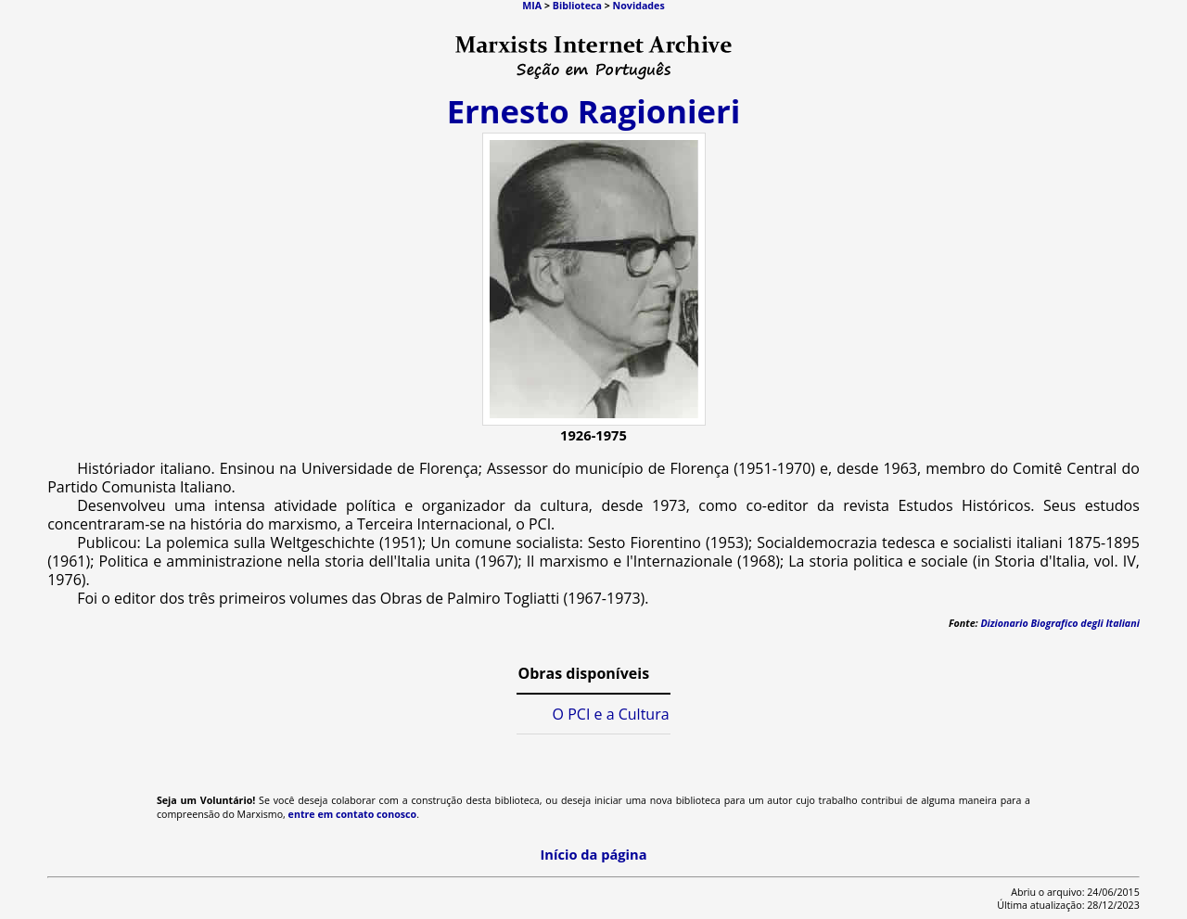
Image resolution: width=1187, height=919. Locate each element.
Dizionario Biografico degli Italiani (1059, 623)
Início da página (593, 854)
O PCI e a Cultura (611, 714)
